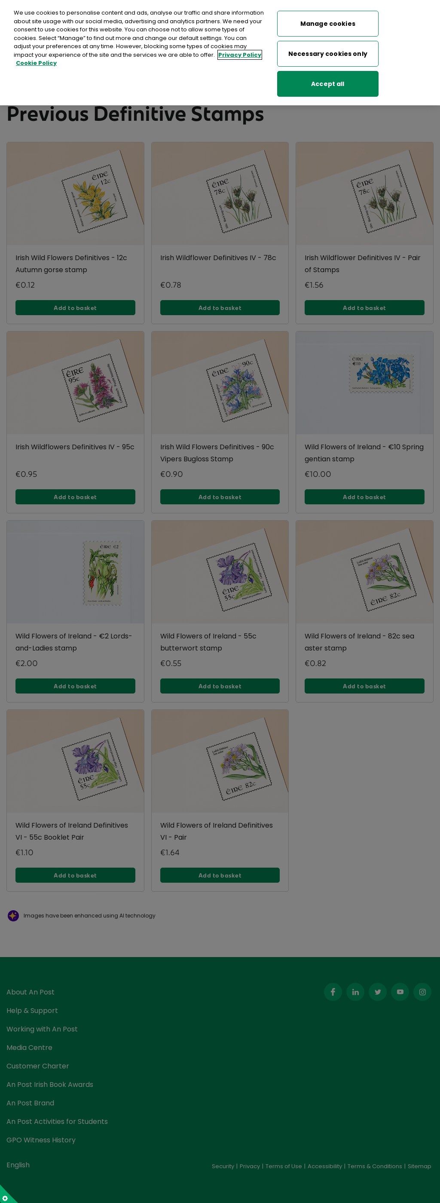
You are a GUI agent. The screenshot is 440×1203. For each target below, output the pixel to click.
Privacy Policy (239, 51)
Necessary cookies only (327, 50)
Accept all (327, 80)
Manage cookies (327, 20)
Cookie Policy (36, 60)
